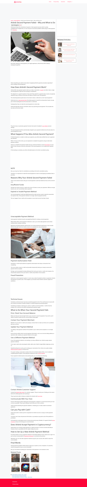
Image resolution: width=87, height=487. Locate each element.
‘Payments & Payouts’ (28, 436)
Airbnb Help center (20, 392)
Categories (70, 1)
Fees (22, 474)
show (20, 25)
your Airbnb (45, 126)
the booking (47, 144)
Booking (19, 474)
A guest (41, 90)
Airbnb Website (17, 20)
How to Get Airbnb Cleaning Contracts (19, 475)
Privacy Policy (56, 1)
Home (50, 1)
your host (40, 396)
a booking (14, 30)
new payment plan (23, 100)
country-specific (41, 353)
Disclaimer (63, 1)
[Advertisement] (43, 11)
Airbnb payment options (16, 349)
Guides (25, 474)
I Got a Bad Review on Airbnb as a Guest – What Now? (22, 477)
